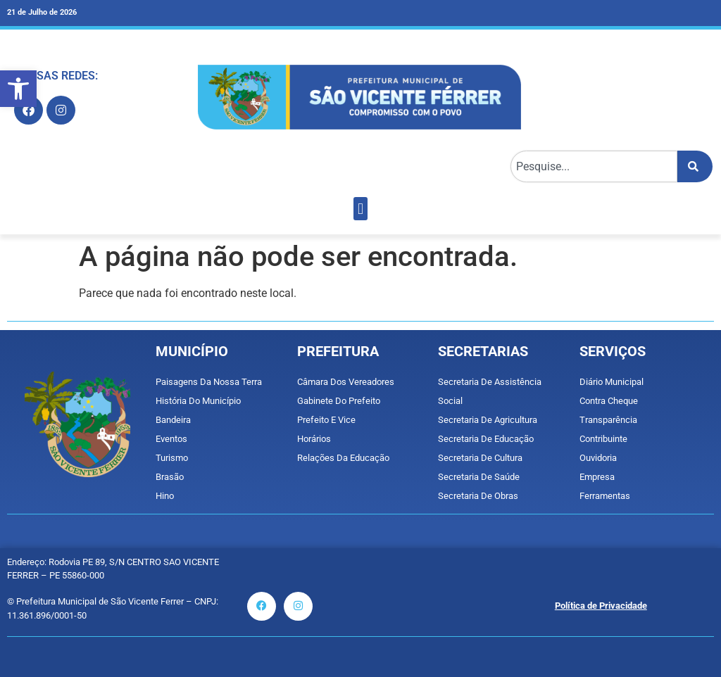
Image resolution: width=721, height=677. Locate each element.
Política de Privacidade (601, 605)
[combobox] (593, 166)
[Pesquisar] (695, 166)
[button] (18, 88)
